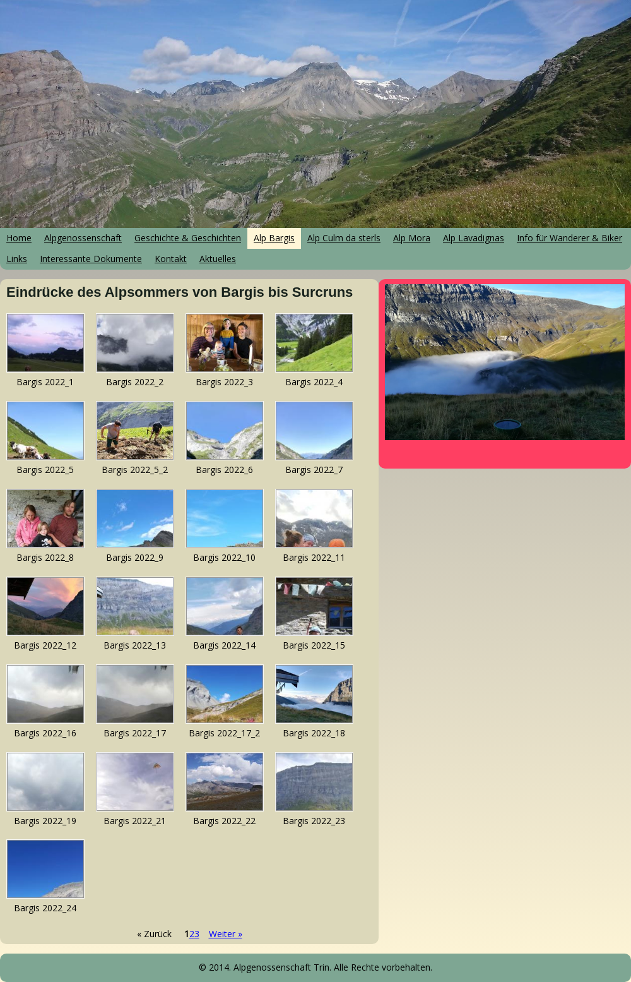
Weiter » (225, 934)
